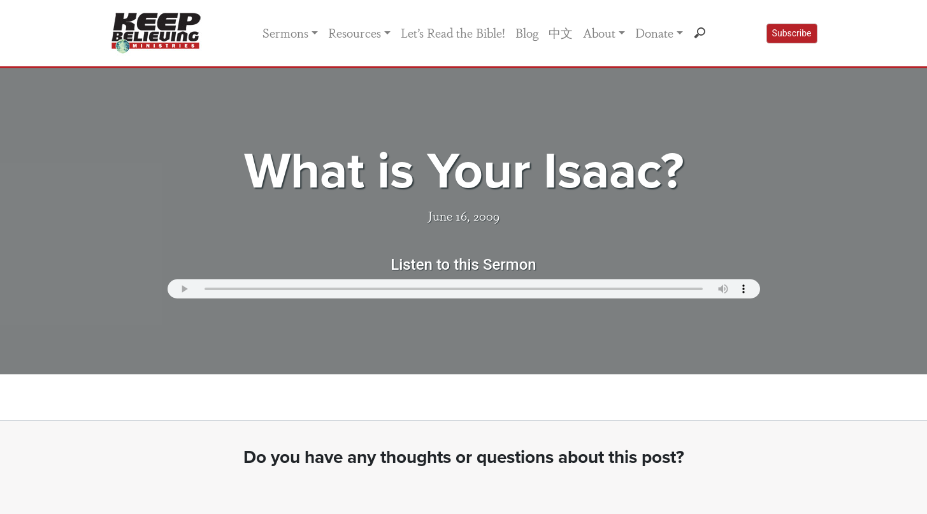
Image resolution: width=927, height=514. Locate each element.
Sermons (285, 32)
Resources (354, 32)
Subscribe (792, 33)
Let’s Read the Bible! (453, 32)
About (599, 32)
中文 (561, 32)
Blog (526, 32)
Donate (654, 32)
